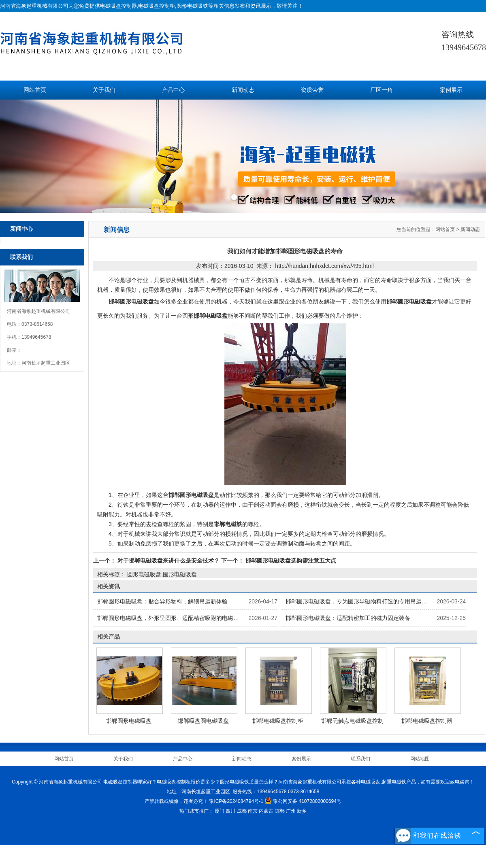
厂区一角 (381, 90)
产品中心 (173, 90)
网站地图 (420, 759)
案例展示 (451, 90)
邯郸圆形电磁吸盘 (128, 721)
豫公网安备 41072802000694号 (302, 801)
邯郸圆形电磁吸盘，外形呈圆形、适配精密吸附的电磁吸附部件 (176, 618)
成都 (242, 811)
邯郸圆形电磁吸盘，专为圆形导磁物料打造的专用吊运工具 (359, 601)
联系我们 (360, 759)
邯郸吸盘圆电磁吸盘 (203, 721)
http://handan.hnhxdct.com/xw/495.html (324, 266)
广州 (291, 811)
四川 (230, 811)
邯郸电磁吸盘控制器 (426, 721)
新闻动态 (243, 90)
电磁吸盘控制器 (118, 6)
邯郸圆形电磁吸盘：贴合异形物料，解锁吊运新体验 (162, 601)
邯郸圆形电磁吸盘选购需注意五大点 (290, 560)
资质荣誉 (312, 90)
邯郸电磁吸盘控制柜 (277, 721)
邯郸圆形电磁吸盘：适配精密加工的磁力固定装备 (348, 618)
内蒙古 (266, 811)
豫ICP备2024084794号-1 (236, 801)
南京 (253, 811)
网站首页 (34, 90)
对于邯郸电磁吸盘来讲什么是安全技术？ (168, 560)
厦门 (219, 811)
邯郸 (280, 811)
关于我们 (104, 90)
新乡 (302, 811)
